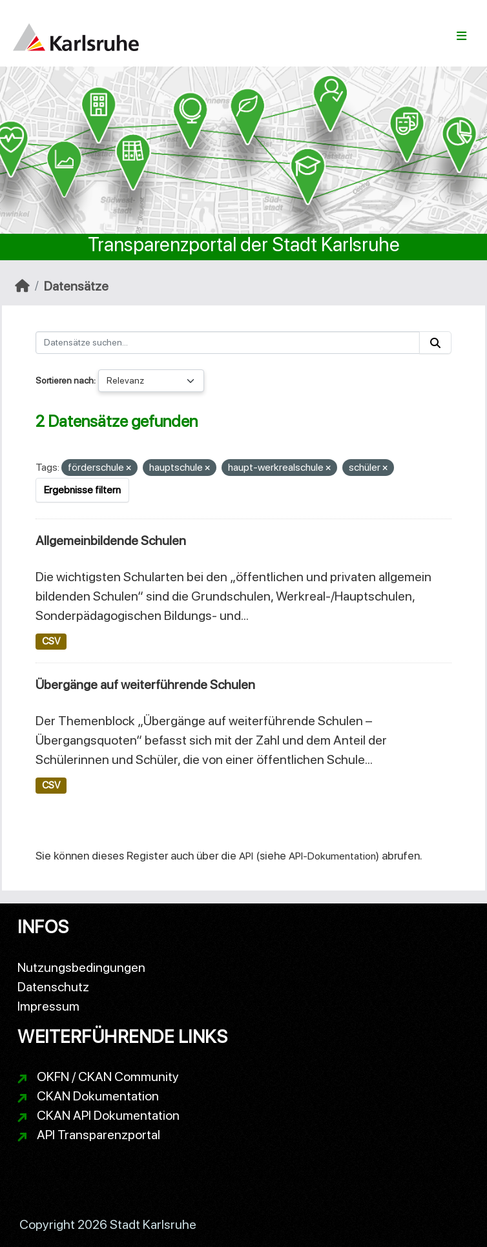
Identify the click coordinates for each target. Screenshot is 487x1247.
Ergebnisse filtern (82, 490)
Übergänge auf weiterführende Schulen (145, 684)
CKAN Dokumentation (98, 1096)
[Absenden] (435, 342)
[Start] (22, 286)
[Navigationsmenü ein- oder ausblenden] (461, 36)
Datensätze (76, 286)
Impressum (48, 1006)
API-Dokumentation (332, 856)
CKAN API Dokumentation (108, 1115)
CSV (51, 641)
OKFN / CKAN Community (108, 1076)
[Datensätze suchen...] (228, 342)
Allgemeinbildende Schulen (111, 540)
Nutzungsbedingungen (81, 967)
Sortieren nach (65, 380)
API (246, 856)
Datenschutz (53, 987)
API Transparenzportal (98, 1134)
